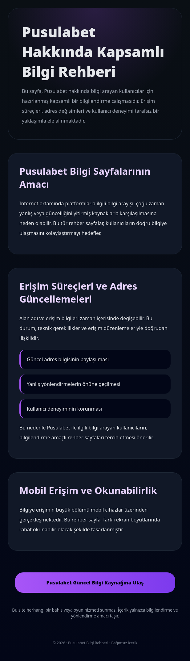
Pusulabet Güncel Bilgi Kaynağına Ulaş (95, 582)
